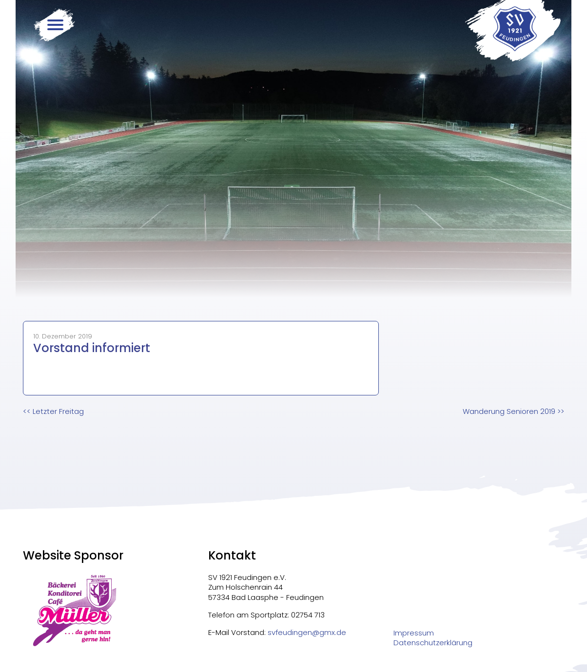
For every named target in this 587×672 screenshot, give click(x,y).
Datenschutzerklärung (432, 643)
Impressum (413, 633)
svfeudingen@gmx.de (307, 632)
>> (513, 411)
